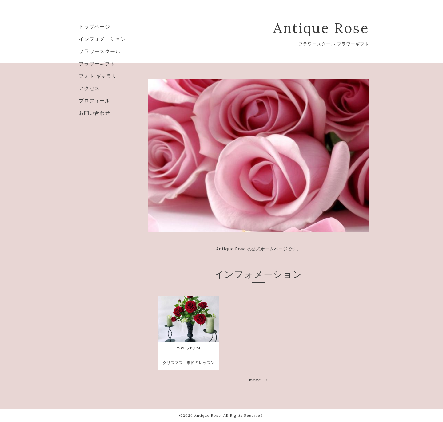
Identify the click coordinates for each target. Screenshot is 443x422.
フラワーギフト (97, 64)
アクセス (89, 88)
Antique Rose (321, 28)
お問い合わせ (94, 113)
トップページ (94, 27)
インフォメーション (102, 39)
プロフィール (94, 100)
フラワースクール (100, 51)
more (258, 380)
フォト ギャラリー (100, 76)
